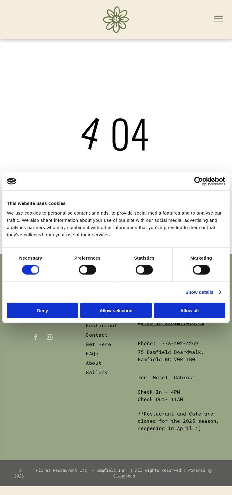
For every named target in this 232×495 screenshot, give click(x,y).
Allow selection (115, 310)
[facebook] (36, 338)
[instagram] (50, 338)
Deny (42, 310)
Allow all (189, 310)
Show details (199, 292)
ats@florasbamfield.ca (172, 323)
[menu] (219, 19)
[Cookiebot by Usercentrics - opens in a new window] (198, 181)
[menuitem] (108, 325)
